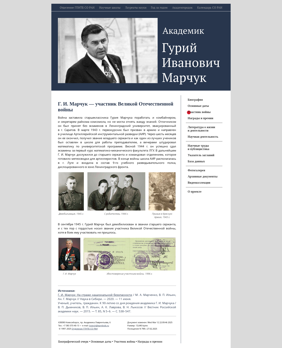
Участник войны (124, 341)
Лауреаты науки (135, 7)
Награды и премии (150, 341)
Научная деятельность (203, 136)
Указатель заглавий (201, 155)
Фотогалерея (196, 170)
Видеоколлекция (199, 182)
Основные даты (101, 341)
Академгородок (182, 7)
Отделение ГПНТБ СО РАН (77, 7)
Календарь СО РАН (209, 7)
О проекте (195, 191)
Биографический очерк (73, 341)
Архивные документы (203, 176)
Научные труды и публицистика (198, 147)
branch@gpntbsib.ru (99, 325)
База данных (196, 161)
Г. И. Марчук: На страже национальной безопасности (95, 295)
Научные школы (109, 7)
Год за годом (159, 7)
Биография (195, 99)
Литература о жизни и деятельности (201, 129)
